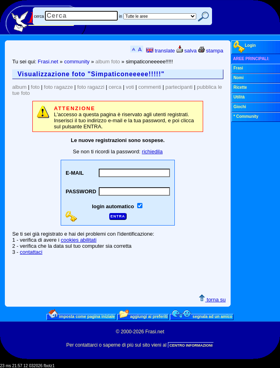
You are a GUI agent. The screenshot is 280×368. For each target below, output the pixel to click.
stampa (210, 51)
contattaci (31, 252)
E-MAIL (75, 173)
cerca (39, 16)
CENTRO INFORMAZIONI (191, 345)
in (120, 16)
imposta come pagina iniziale (82, 316)
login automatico (114, 206)
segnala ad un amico (202, 316)
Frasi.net (48, 62)
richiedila (152, 151)
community (76, 62)
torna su (212, 300)
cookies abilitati (78, 240)
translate (160, 51)
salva (186, 51)
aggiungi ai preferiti (143, 316)
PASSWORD (81, 191)
